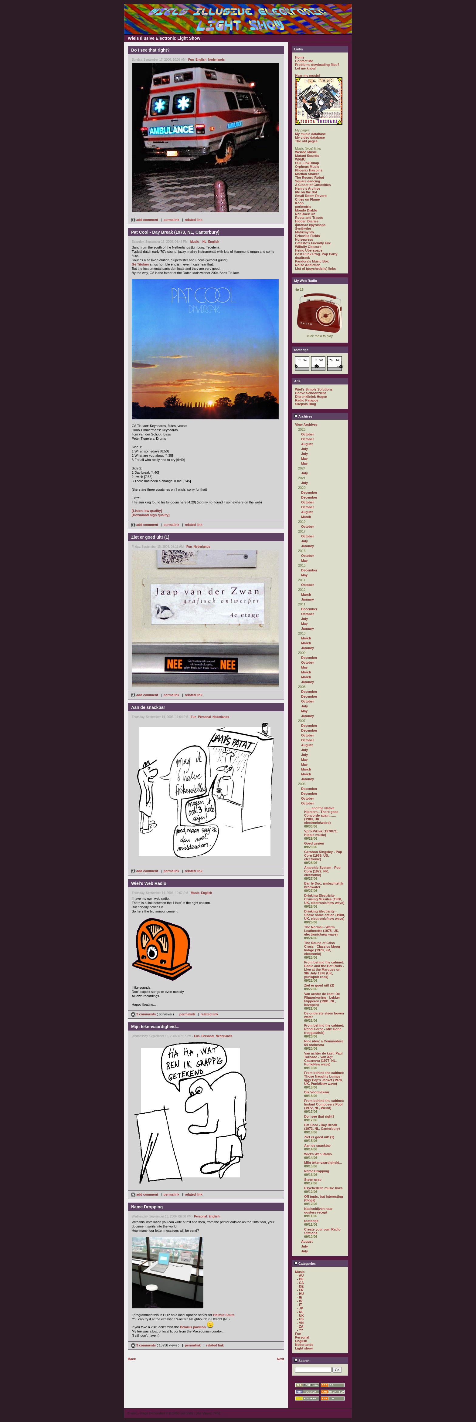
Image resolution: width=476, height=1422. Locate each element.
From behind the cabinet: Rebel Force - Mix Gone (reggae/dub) (324, 1029)
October (307, 434)
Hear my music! (307, 75)
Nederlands (216, 59)
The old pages (306, 141)
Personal (204, 717)
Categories (305, 1263)
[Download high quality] (151, 515)
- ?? (300, 1330)
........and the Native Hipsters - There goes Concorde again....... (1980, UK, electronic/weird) (321, 815)
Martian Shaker (307, 174)
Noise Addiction (307, 265)
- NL (203, 241)
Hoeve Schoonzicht (310, 393)
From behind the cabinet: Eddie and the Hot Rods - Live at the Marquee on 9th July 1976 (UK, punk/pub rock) (324, 969)
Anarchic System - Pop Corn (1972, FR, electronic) (322, 871)
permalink (171, 220)
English (200, 59)
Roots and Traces (309, 217)
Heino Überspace (308, 250)
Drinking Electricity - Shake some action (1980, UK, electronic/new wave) (324, 914)
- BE (300, 1279)
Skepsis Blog (305, 404)
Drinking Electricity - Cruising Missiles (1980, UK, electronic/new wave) (324, 899)
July (304, 449)
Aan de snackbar (317, 1145)
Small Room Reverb (311, 196)
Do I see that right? (319, 1116)
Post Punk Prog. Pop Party (316, 254)
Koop (299, 203)
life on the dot (306, 192)
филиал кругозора (310, 225)
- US (300, 1319)
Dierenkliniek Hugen (311, 396)
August (307, 444)
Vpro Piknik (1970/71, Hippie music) (321, 833)
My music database (310, 134)
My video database (310, 137)
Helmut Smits (223, 1315)
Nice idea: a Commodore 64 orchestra (323, 1043)
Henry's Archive (307, 188)
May (304, 458)
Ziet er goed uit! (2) (319, 985)
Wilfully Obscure (308, 247)
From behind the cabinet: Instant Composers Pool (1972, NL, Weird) (324, 1104)
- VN (300, 1323)
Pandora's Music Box (312, 261)
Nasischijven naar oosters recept (318, 1210)
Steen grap (312, 1179)
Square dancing (307, 181)
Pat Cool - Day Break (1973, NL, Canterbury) (322, 1126)
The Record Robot (309, 177)
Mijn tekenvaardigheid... (323, 1162)
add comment (145, 220)
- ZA (300, 1326)
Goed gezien (314, 843)
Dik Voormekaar (316, 1092)
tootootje (311, 1221)
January (307, 546)
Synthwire (303, 228)
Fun (191, 59)
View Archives (306, 424)
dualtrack (302, 257)
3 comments (144, 1345)
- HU (300, 1293)
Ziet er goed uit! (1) (319, 1137)
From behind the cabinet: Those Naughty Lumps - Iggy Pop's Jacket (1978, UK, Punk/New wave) (324, 1078)
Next (280, 1359)
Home (299, 57)
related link (193, 220)
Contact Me (304, 61)
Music (194, 241)
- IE (299, 1297)
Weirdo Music (306, 152)
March (306, 517)
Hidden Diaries (306, 221)
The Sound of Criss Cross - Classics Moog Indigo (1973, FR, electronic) (322, 948)
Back (132, 1359)
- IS (299, 1301)
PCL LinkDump (307, 163)
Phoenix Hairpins (308, 170)
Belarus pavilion (193, 1327)
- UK (300, 1315)
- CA (300, 1283)
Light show (304, 1348)
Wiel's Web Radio (318, 1154)
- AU (300, 1275)
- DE (300, 1286)
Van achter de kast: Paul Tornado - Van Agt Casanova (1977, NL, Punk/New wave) (323, 1058)
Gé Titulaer (140, 264)
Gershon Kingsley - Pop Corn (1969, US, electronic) (323, 855)
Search (302, 1361)
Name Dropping (316, 1171)
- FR (300, 1290)
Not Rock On (305, 214)
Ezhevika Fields (307, 236)
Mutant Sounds (307, 155)
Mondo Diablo (306, 210)
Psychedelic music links (323, 1188)
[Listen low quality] (147, 511)
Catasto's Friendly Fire (313, 243)
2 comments (144, 1014)
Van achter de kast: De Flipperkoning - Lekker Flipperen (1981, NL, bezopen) (322, 999)
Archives (303, 416)
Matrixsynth (304, 232)
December (309, 492)
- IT (299, 1304)
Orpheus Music (307, 166)
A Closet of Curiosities (313, 185)
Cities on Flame (307, 199)
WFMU (300, 159)
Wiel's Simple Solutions (314, 389)
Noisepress (304, 239)
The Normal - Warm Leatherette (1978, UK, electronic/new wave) (321, 930)
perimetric (303, 206)
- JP (300, 1308)
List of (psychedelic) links (315, 268)
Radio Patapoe (306, 400)
